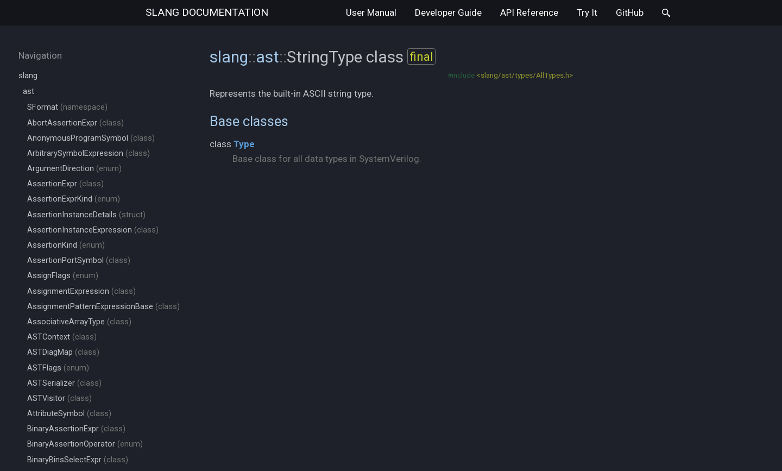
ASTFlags (58, 368)
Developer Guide (448, 12)
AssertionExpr (65, 184)
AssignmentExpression (81, 291)
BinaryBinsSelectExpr (77, 459)
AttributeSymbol (69, 413)
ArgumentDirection (74, 168)
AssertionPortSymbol (78, 260)
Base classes (249, 121)
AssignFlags (62, 275)
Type (244, 144)
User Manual (371, 12)
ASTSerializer (64, 383)
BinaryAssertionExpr (76, 429)
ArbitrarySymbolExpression (88, 153)
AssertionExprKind (73, 199)
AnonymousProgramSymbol (91, 138)
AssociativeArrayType (79, 321)
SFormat (67, 107)
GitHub (630, 12)
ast (28, 91)
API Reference (529, 12)
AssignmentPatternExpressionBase (103, 306)
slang (207, 12)
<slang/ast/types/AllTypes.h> (524, 75)
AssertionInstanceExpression (93, 230)
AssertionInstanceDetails (86, 214)
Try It (587, 12)
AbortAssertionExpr (75, 123)
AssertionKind (66, 245)
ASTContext (62, 337)
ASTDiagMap (63, 352)
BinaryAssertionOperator (85, 444)
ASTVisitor (59, 398)
